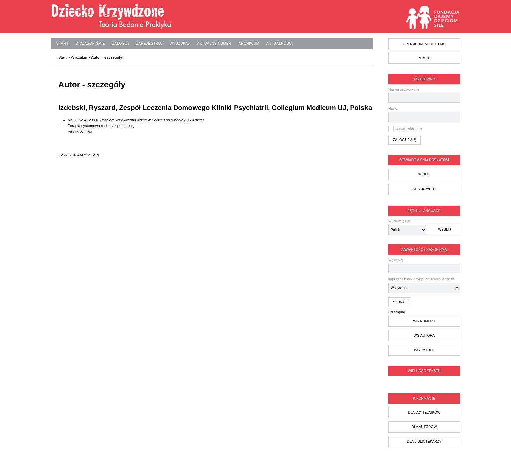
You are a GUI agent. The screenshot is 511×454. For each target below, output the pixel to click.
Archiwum (249, 43)
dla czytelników (424, 412)
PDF (90, 131)
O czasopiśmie (90, 43)
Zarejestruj (149, 43)
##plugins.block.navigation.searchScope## (424, 285)
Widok (424, 174)
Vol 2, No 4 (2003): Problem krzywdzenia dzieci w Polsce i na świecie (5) (128, 120)
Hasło (392, 108)
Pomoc (424, 58)
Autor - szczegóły (106, 57)
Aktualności (279, 43)
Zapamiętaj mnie (409, 128)
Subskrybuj (424, 189)
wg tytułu (424, 350)
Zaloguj (120, 43)
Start (62, 43)
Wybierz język (399, 221)
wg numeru (424, 321)
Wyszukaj (424, 265)
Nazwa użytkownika (403, 89)
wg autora (424, 335)
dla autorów (424, 427)
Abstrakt (76, 131)
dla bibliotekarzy (424, 441)
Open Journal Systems (424, 44)
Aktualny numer (214, 43)
